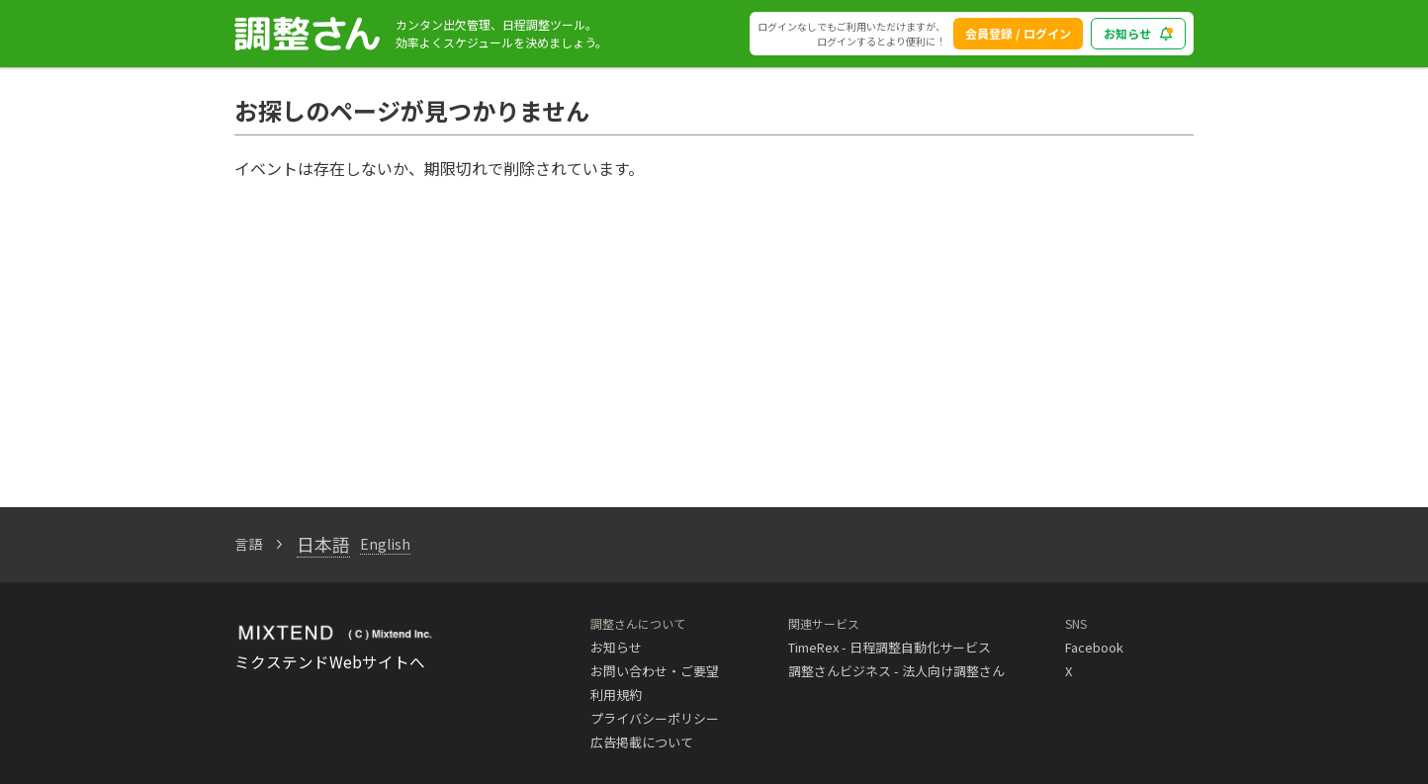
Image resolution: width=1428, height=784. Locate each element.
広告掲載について (641, 742)
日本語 (323, 544)
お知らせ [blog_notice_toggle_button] (1138, 33)
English (385, 544)
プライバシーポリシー (654, 718)
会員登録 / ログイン (1018, 33)
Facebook (1094, 647)
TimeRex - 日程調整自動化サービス (889, 647)
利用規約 (616, 694)
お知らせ (616, 647)
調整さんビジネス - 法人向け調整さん (896, 670)
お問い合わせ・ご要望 (654, 670)
